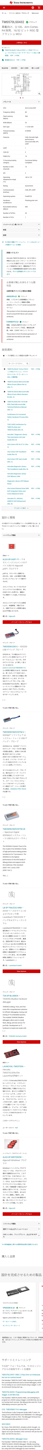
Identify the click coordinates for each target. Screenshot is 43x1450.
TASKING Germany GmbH (18, 1036)
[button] (4, 7)
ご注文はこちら (21, 42)
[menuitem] (20, 7)
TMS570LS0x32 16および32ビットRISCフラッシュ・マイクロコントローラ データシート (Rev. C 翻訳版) (22, 52)
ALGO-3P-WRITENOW (12, 1157)
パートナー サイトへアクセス (21, 622)
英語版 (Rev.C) (10, 60)
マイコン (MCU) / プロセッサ (19, 13)
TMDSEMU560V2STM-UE (14, 829)
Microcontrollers (37, 13)
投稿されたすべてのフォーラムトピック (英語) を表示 (22, 1384)
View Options (21, 971)
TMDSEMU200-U (10, 646)
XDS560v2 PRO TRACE (18, 789)
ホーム (4, 13)
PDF (11, 55)
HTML (17, 55)
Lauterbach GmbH (15, 965)
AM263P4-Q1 (12, 296)
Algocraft (12, 616)
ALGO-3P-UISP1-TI (11, 559)
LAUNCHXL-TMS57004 (13, 1066)
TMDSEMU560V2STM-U (13, 732)
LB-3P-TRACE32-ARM (12, 908)
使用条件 (26, 1396)
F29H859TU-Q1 (13, 322)
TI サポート (9, 1407)
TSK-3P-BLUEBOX (10, 996)
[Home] (21, 2)
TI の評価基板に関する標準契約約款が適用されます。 (20, 1244)
